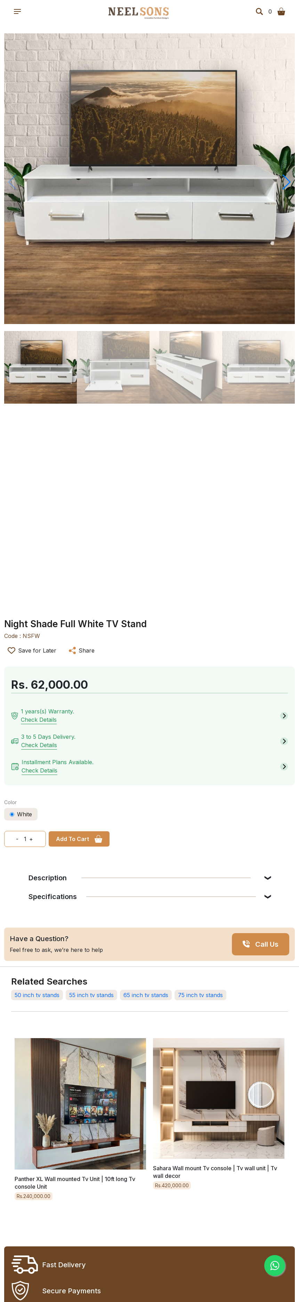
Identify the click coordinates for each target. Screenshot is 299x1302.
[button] (286, 182)
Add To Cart (72, 838)
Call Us (266, 944)
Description (140, 878)
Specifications (142, 896)
